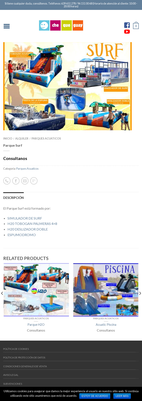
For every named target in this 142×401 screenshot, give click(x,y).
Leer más (122, 396)
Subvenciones (12, 383)
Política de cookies (16, 348)
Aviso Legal (10, 374)
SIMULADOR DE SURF (24, 218)
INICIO (7, 138)
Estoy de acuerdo (95, 396)
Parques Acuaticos (46, 138)
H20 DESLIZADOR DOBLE (27, 229)
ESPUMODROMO (21, 235)
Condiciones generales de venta (25, 366)
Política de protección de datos (24, 357)
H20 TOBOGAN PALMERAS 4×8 (32, 223)
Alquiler (21, 138)
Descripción (13, 198)
